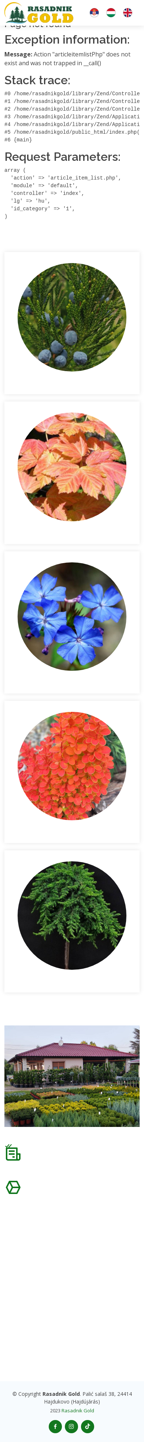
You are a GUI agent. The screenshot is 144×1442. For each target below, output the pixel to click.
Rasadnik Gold (78, 1410)
